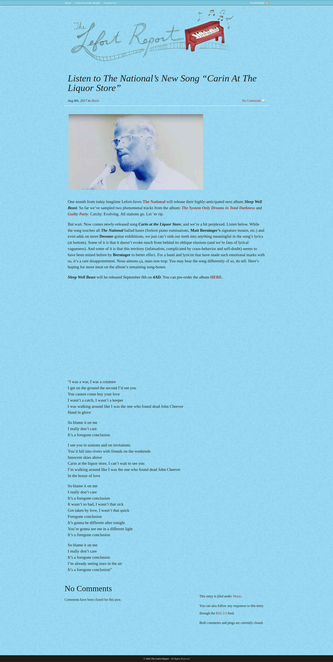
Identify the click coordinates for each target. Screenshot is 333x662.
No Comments (253, 100)
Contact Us (110, 2)
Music (95, 100)
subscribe (257, 2)
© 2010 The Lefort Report (156, 658)
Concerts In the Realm (87, 2)
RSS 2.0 (221, 613)
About (68, 2)
